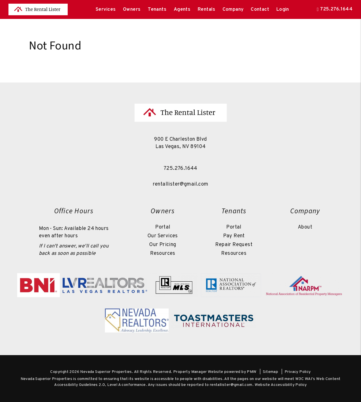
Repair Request (233, 245)
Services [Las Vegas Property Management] (106, 9)
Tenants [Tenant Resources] (157, 9)
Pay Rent (234, 236)
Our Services (163, 236)
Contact (260, 9)
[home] (38, 9)
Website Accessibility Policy (281, 385)
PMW (251, 372)
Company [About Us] (233, 9)
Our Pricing (162, 245)
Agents (182, 9)
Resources (162, 253)
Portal (162, 227)
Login (282, 9)
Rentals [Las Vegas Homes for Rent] (206, 9)
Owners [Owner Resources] (132, 9)
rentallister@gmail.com (180, 184)
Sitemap (270, 372)
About (305, 227)
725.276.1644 (336, 9)
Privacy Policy (298, 372)
